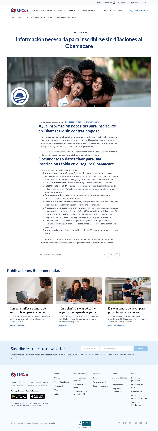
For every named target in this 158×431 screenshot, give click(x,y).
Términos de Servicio (28, 405)
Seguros (57, 373)
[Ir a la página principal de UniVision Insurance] (20, 10)
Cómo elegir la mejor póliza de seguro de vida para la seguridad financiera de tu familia (78, 312)
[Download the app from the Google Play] (19, 396)
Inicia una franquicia (106, 2)
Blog (20, 17)
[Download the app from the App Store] (37, 396)
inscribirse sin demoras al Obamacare (82, 122)
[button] (104, 254)
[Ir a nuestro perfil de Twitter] (119, 423)
